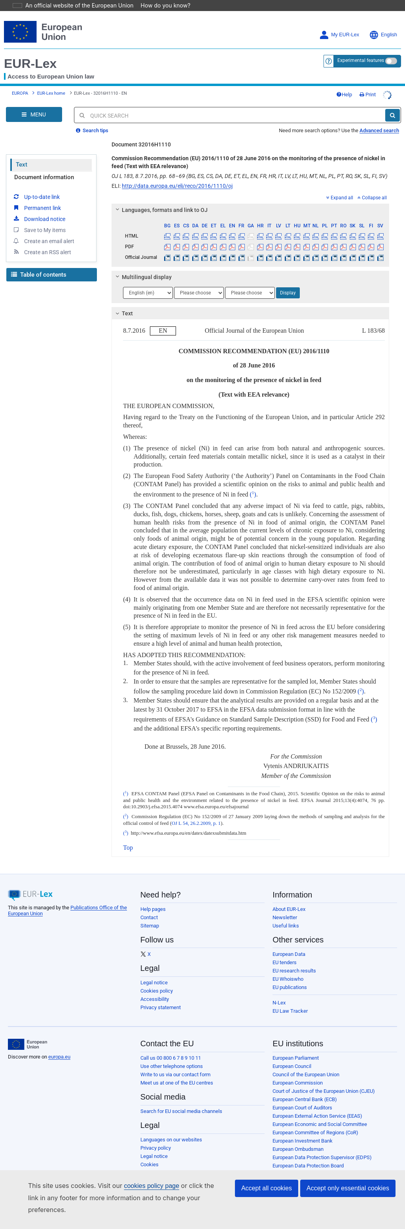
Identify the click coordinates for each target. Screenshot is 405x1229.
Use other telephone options (171, 1055)
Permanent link (36, 196)
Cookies (149, 1153)
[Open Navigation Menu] (34, 103)
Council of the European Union (306, 1063)
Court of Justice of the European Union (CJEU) (324, 1080)
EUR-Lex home (51, 82)
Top (128, 836)
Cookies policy (156, 980)
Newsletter (285, 906)
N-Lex (279, 992)
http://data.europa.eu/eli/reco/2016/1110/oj (177, 175)
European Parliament (296, 1047)
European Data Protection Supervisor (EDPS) (322, 1146)
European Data (289, 943)
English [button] (383, 24)
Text (21, 153)
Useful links (286, 915)
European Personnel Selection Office (313, 1163)
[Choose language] (148, 282)
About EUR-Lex (289, 898)
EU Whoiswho (288, 968)
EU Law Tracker (290, 1000)
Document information (44, 166)
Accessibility (154, 988)
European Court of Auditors (302, 1097)
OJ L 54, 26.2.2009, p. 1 (196, 812)
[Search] (392, 104)
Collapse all (372, 186)
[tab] (250, 199)
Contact (149, 906)
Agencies (283, 1179)
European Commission (298, 1072)
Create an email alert (43, 230)
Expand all (339, 186)
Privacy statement (160, 996)
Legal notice (154, 971)
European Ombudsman (298, 1138)
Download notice (38, 208)
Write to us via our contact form (175, 1063)
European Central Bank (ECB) (305, 1088)
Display (288, 282)
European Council (292, 1055)
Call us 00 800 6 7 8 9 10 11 (170, 1047)
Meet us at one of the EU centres (176, 1072)
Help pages (153, 898)
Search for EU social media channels (181, 1100)
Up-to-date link (36, 185)
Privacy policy (155, 1137)
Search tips (92, 119)
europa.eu (59, 1046)
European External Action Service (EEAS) (317, 1105)
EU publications (290, 976)
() (253, 483)
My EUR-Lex (339, 24)
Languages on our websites (171, 1129)
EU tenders (285, 951)
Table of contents (38, 263)
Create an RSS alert (41, 241)
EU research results (294, 960)
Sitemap (149, 915)
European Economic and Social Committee (320, 1113)
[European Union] (27, 1033)
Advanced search (379, 119)
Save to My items (39, 219)
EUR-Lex (30, 52)
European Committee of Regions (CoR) (315, 1121)
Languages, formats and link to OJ (160, 199)
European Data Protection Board (308, 1155)
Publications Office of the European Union (319, 1171)
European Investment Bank (303, 1130)
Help (344, 83)
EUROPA (20, 82)
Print (368, 83)
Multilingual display (142, 266)
